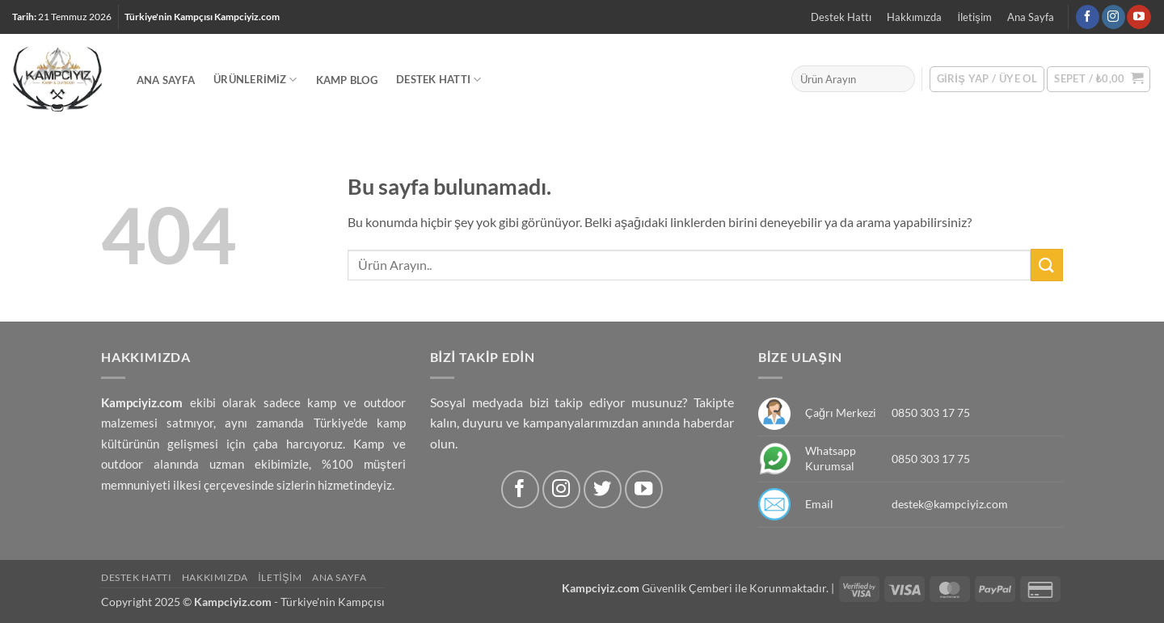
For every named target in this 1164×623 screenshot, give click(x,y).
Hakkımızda (914, 17)
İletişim (975, 17)
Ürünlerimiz (255, 79)
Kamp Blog (346, 80)
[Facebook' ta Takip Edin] (1087, 17)
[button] (1098, 79)
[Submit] (1047, 264)
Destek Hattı (841, 17)
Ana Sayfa (1030, 17)
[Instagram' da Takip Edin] (1113, 17)
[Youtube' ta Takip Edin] (1138, 17)
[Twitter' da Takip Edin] (603, 489)
